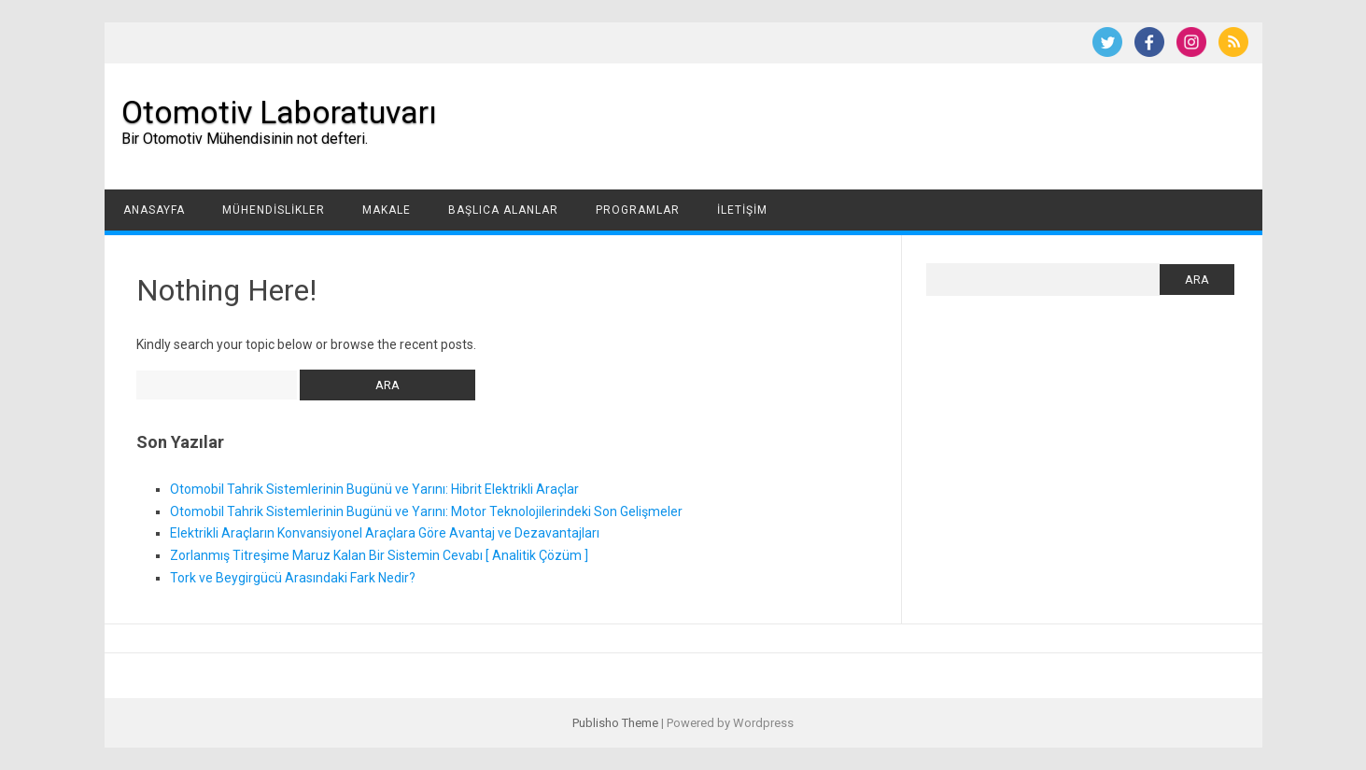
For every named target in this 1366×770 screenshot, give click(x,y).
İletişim (742, 210)
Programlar (638, 210)
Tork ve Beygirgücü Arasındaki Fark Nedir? (292, 577)
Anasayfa (154, 210)
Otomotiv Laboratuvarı (279, 112)
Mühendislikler (273, 210)
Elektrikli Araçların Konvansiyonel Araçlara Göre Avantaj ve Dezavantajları (384, 532)
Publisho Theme (615, 723)
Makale (386, 210)
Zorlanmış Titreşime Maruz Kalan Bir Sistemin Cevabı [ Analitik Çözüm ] (379, 555)
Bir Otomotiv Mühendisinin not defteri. (244, 138)
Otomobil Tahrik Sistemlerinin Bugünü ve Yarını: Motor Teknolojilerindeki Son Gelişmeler (426, 511)
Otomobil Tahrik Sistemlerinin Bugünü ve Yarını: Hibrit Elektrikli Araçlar (374, 489)
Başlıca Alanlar (503, 210)
